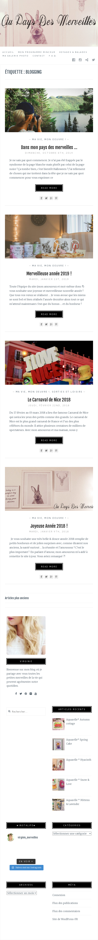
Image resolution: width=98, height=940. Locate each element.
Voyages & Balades (73, 52)
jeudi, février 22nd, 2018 (49, 405)
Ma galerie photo (15, 55)
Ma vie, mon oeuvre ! (49, 139)
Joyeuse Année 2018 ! (49, 526)
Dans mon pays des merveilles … (49, 147)
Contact (38, 55)
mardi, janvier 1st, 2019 (49, 279)
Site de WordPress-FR (65, 919)
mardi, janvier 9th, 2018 (49, 531)
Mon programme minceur (36, 52)
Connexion (58, 895)
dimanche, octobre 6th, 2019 (49, 152)
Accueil (8, 52)
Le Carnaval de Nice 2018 (49, 400)
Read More (49, 188)
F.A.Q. (53, 55)
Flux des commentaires (66, 911)
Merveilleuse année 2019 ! (49, 273)
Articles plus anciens (17, 598)
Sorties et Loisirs (67, 391)
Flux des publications (65, 903)
